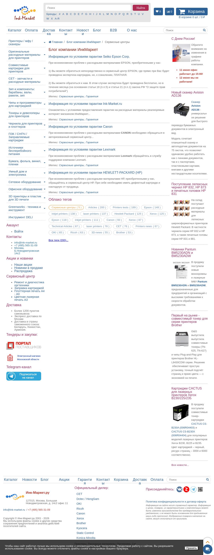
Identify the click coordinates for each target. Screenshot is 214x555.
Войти (18, 231)
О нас (132, 30)
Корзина (121, 480)
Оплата (31, 30)
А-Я (57, 18)
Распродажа (23, 271)
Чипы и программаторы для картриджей (25, 104)
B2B (113, 30)
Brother (81, 523)
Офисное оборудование (25, 189)
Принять (191, 548)
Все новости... (180, 464)
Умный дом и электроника (18, 173)
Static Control (85, 533)
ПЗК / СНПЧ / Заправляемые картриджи (19, 137)
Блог (97, 30)
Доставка (49, 32)
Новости (83, 32)
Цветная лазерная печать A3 (26, 298)
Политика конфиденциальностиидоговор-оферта (176, 501)
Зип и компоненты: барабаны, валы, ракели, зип (22, 92)
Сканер (195, 105)
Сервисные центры (71, 96)
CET (79, 494)
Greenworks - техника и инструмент (25, 208)
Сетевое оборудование (25, 182)
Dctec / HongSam (87, 499)
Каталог (15, 30)
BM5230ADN (179, 285)
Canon (80, 513)
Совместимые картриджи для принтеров (19, 68)
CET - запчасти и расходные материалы (24, 80)
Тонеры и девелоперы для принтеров (24, 114)
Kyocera (81, 528)
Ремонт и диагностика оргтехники (29, 284)
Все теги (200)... (59, 240)
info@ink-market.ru (14, 509)
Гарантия (92, 96)
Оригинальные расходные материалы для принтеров (24, 54)
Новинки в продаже (28, 268)
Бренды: (51, 14)
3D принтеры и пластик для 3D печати (25, 198)
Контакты (66, 32)
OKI (78, 503)
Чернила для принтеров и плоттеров (25, 125)
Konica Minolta (85, 537)
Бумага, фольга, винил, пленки (25, 162)
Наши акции (23, 264)
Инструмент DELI (21, 217)
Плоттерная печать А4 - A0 (29, 292)
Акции (64, 480)
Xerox (80, 518)
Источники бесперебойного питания (20, 151)
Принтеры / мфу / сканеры (21, 42)
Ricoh (80, 508)
